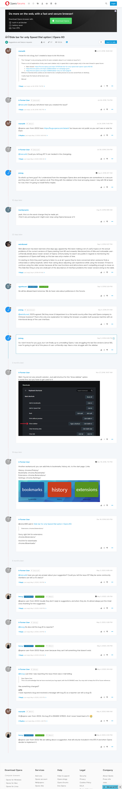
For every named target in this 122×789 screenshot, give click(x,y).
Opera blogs (62, 779)
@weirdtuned (29, 310)
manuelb (21, 51)
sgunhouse (22, 287)
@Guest (30, 123)
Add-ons (38, 776)
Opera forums (62, 782)
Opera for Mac (12, 783)
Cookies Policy (85, 782)
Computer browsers (12, 776)
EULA (82, 786)
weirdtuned (22, 244)
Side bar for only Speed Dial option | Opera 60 (52, 524)
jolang (20, 173)
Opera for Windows (13, 780)
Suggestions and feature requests (20, 42)
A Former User (24, 100)
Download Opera (62, 21)
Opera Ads (39, 786)
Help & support (63, 776)
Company (108, 770)
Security (83, 776)
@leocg (34, 622)
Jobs (105, 782)
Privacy (83, 779)
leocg (20, 596)
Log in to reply (111, 42)
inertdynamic (23, 210)
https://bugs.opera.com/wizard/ (56, 128)
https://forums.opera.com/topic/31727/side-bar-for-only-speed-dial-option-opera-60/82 (64, 66)
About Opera (108, 776)
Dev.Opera (61, 786)
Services (39, 770)
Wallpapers (39, 782)
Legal (82, 770)
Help (59, 770)
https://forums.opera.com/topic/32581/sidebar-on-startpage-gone (47, 68)
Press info (107, 779)
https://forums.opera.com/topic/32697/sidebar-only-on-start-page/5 (48, 70)
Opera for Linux (12, 786)
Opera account (41, 779)
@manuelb (35, 100)
